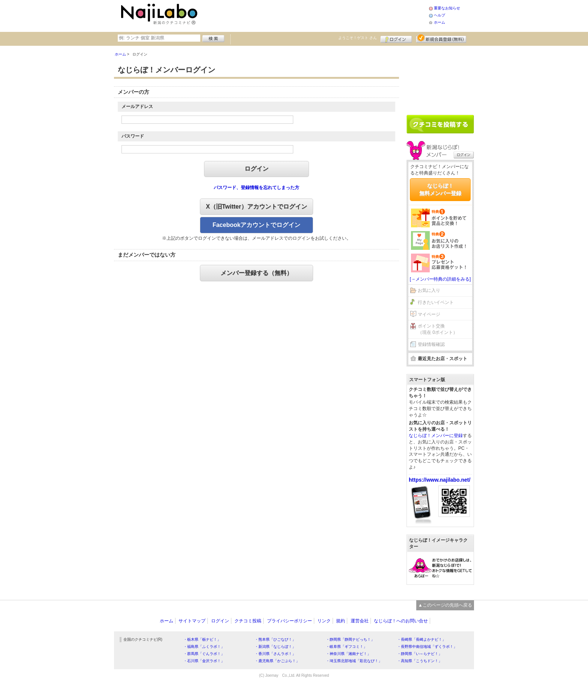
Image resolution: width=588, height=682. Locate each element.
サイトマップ (192, 620)
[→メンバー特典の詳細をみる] (440, 279)
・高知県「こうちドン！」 (419, 661)
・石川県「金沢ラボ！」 (204, 661)
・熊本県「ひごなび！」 (275, 639)
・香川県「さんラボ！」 (275, 654)
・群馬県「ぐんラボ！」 (204, 654)
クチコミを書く (440, 124)
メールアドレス (137, 106)
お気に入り (429, 290)
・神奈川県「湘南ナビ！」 (348, 654)
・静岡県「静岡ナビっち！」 (350, 639)
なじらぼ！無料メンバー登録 (440, 189)
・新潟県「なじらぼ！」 (275, 646)
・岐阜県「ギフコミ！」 (346, 646)
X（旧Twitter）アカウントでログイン (256, 206)
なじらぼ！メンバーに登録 (436, 435)
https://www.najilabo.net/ (439, 480)
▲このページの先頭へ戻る (445, 605)
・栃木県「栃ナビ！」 (202, 639)
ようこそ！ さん (357, 38)
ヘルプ (439, 15)
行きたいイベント (436, 302)
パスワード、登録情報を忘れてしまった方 (256, 187)
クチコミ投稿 (247, 620)
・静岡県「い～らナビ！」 (419, 654)
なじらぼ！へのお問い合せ (401, 620)
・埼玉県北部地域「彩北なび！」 (354, 661)
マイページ (429, 314)
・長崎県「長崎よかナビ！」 (421, 639)
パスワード (133, 136)
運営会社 (360, 620)
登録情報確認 (431, 344)
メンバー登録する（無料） (256, 273)
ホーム (439, 22)
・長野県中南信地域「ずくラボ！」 (427, 646)
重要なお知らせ (447, 8)
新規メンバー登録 (441, 38)
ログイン (396, 38)
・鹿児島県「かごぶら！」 (277, 661)
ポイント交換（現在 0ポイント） (438, 329)
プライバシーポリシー (289, 620)
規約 (340, 620)
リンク (324, 620)
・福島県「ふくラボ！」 (204, 646)
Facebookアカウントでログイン (257, 225)
